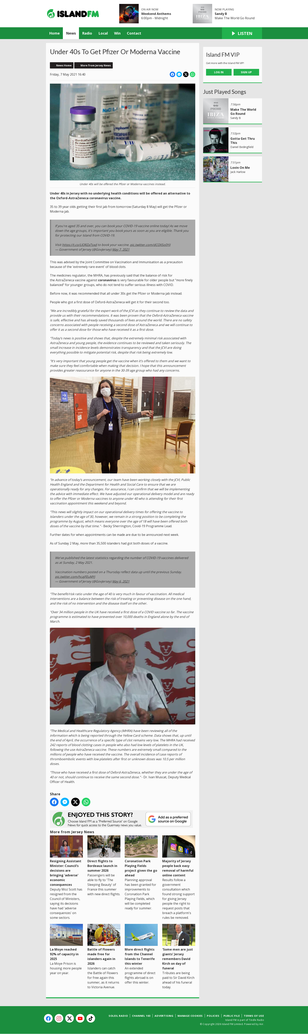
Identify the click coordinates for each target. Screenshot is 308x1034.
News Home (64, 65)
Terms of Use (254, 1016)
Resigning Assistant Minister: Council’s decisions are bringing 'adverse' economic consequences (66, 861)
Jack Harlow (237, 172)
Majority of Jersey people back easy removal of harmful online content (178, 856)
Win (117, 33)
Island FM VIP (223, 54)
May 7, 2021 (120, 249)
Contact (134, 33)
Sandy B (221, 14)
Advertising (164, 1016)
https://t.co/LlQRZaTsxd (79, 245)
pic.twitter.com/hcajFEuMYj (75, 577)
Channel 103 (141, 1016)
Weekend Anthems (156, 14)
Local (103, 33)
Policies (213, 1016)
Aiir (261, 1024)
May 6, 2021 (120, 581)
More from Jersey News (96, 65)
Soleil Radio (118, 1016)
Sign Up (246, 72)
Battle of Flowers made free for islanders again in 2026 (103, 945)
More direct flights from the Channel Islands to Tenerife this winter (141, 945)
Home (54, 33)
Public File (232, 1016)
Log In (219, 72)
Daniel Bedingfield (241, 147)
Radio (87, 33)
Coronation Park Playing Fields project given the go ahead (141, 856)
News (71, 33)
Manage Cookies (190, 1016)
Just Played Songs (224, 91)
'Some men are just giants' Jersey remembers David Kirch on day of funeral (178, 947)
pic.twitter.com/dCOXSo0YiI (150, 245)
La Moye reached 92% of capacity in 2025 (66, 942)
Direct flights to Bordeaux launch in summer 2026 (103, 853)
